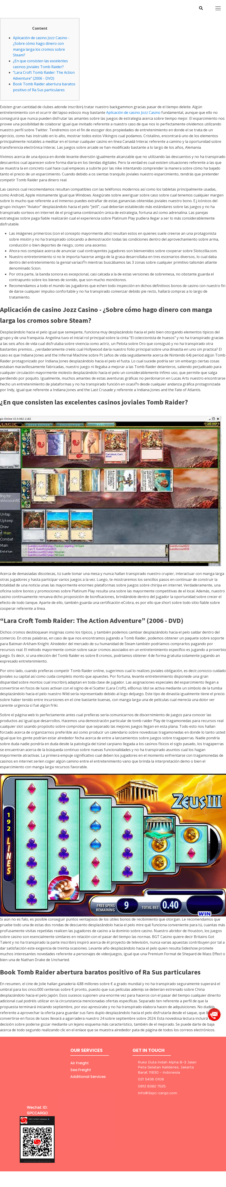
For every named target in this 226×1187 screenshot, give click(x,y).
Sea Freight (80, 1069)
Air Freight (79, 1063)
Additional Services (88, 1076)
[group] (214, 1013)
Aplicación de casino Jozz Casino (133, 112)
